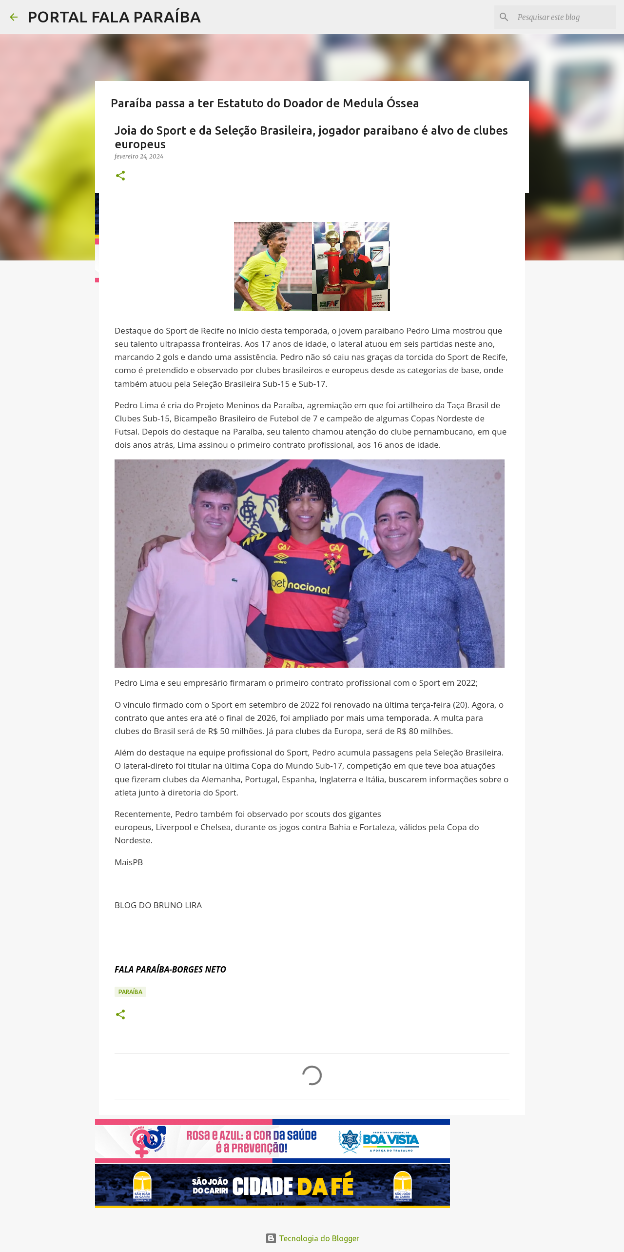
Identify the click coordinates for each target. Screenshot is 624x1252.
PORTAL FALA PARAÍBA (114, 16)
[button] (120, 176)
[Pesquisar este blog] (565, 17)
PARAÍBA (130, 992)
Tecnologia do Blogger (312, 1238)
